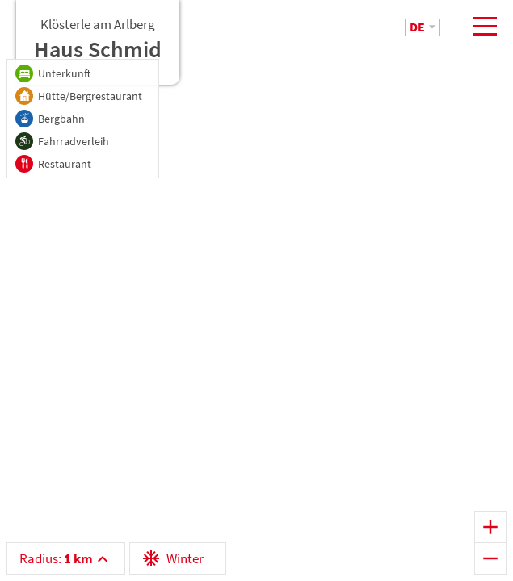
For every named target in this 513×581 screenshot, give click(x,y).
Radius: (56, 558)
